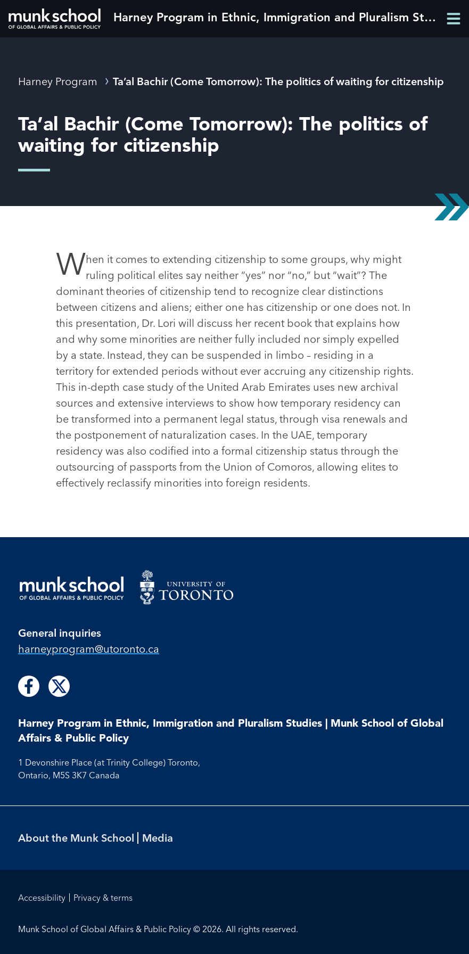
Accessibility (41, 897)
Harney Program (57, 81)
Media (157, 837)
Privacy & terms (103, 897)
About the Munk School (76, 837)
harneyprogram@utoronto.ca (88, 648)
